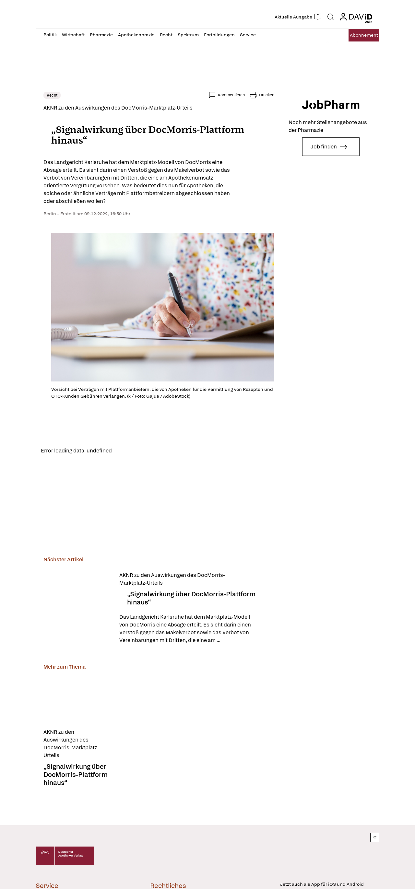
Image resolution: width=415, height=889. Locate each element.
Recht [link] (52, 95)
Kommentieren (231, 95)
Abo (357, 35)
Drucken (266, 95)
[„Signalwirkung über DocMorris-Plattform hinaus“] (77, 609)
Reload (125, 451)
